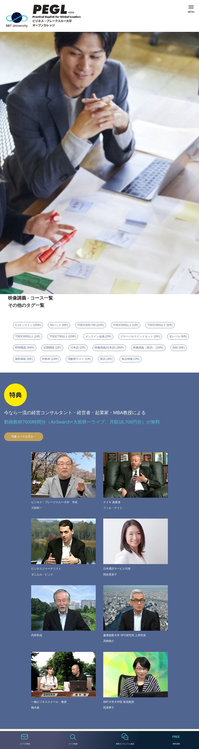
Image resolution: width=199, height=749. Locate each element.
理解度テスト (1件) (79, 359)
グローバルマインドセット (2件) (140, 336)
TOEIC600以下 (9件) (159, 325)
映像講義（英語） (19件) (148, 347)
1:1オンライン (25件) (28, 325)
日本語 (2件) (78, 347)
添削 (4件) (178, 347)
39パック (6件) (59, 325)
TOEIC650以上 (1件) (27, 336)
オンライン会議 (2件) (98, 336)
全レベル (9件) (178, 336)
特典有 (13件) (50, 359)
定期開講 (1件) (52, 347)
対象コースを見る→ (23, 436)
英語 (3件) (106, 359)
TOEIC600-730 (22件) (90, 325)
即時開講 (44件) (24, 347)
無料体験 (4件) (24, 359)
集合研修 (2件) (130, 359)
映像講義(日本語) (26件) (109, 347)
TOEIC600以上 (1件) (125, 325)
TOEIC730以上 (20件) (62, 336)
